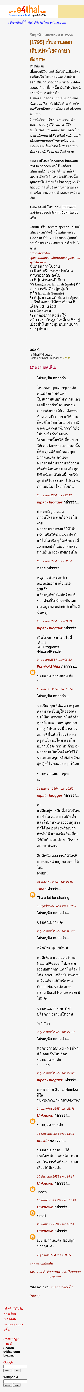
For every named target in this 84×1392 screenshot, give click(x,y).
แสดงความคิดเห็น (41, 1263)
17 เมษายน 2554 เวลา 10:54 (55, 689)
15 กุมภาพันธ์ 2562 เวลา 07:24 (56, 1200)
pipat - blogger (49, 502)
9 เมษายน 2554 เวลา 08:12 (54, 659)
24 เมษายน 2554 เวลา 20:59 (55, 788)
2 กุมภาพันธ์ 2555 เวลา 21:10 (55, 1032)
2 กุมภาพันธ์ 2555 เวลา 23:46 (55, 1108)
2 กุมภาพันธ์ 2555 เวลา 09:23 (55, 931)
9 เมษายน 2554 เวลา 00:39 (54, 621)
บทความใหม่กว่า (42, 1272)
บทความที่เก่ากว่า (67, 1272)
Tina (40, 889)
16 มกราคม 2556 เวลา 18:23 (55, 1133)
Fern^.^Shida (48, 666)
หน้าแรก (55, 1277)
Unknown (45, 1115)
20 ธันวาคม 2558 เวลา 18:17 (55, 1176)
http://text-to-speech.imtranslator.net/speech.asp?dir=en (55, 257)
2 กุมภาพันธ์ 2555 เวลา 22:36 (55, 1073)
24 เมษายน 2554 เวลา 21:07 (55, 882)
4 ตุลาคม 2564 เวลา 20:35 (54, 1255)
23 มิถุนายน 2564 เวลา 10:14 (55, 1224)
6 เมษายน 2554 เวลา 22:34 (54, 561)
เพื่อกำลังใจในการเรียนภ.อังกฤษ (13, 1314)
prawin (43, 1140)
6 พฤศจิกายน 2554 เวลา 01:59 (56, 906)
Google (8, 1362)
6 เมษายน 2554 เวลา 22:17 (54, 495)
